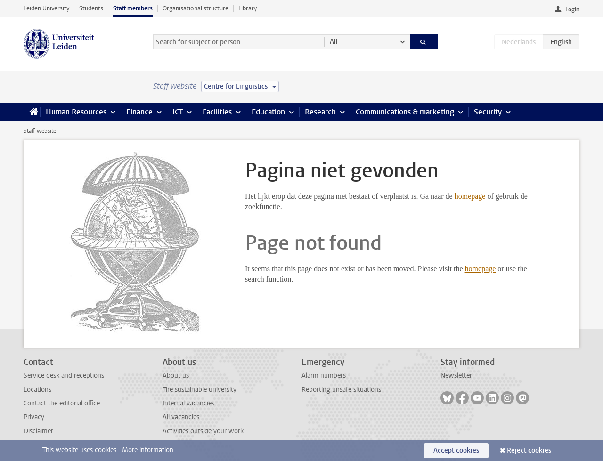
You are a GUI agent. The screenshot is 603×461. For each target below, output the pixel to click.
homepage (470, 196)
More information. (148, 449)
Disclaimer (38, 431)
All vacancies (181, 416)
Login (572, 9)
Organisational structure (195, 8)
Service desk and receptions (64, 375)
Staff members (133, 8)
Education (268, 112)
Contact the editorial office (62, 403)
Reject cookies (529, 450)
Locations (37, 389)
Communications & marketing (405, 112)
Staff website (40, 131)
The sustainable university (199, 389)
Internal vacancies (188, 403)
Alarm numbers (324, 375)
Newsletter (456, 375)
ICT (177, 112)
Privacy (34, 416)
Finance (139, 112)
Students (91, 8)
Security (488, 112)
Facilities (217, 112)
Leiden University (46, 8)
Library (247, 8)
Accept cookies (456, 450)
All (334, 41)
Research (320, 112)
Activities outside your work (203, 431)
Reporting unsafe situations (341, 389)
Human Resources (76, 112)
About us (176, 375)
